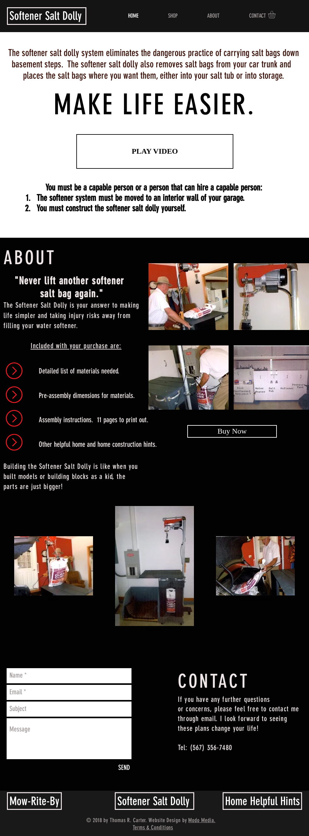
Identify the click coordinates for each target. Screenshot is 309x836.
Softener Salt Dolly (45, 16)
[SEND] (124, 768)
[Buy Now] (232, 431)
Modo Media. (201, 820)
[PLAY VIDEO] (154, 151)
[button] (276, 14)
